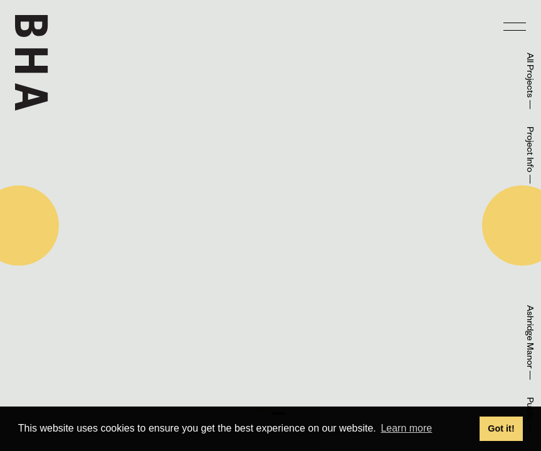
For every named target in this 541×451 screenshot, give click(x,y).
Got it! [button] (501, 428)
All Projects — (528, 81)
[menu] (514, 26)
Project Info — (528, 155)
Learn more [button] (406, 428)
